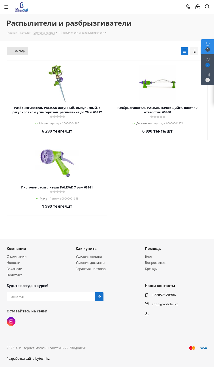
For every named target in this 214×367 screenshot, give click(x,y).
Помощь (153, 248)
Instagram (11, 321)
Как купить (86, 248)
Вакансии (14, 268)
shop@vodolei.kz (165, 304)
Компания (16, 248)
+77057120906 (164, 295)
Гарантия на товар (91, 268)
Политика (15, 275)
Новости (13, 262)
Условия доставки (90, 262)
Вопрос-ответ (156, 262)
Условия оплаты (89, 256)
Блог (148, 256)
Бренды (151, 268)
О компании (17, 256)
